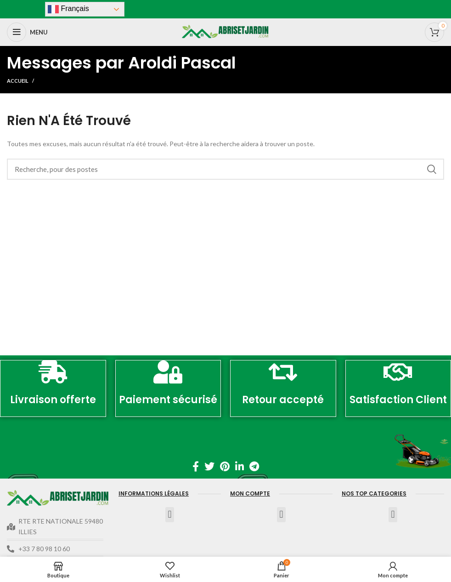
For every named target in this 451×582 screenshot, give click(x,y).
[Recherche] (225, 169)
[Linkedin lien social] (239, 466)
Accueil (17, 81)
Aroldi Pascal (182, 62)
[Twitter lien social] (209, 466)
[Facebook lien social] (196, 466)
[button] (169, 514)
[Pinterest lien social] (224, 466)
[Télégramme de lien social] (254, 466)
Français (68, 9)
